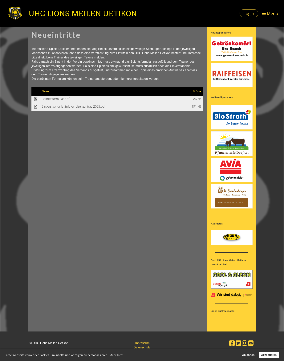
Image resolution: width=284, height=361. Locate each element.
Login (249, 13)
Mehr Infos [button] (117, 355)
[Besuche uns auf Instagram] (244, 343)
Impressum (141, 343)
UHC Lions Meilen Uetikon (83, 13)
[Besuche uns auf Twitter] (238, 343)
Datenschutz (142, 347)
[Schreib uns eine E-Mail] (251, 343)
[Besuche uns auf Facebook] (232, 343)
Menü (270, 13)
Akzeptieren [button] (269, 354)
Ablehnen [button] (248, 354)
